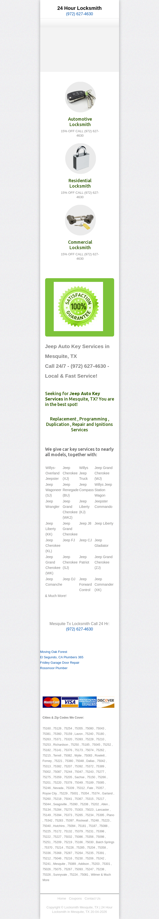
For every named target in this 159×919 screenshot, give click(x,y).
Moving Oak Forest (53, 652)
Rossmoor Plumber (54, 668)
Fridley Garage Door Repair (60, 662)
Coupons (75, 898)
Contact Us (92, 898)
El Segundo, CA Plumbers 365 (62, 657)
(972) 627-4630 (79, 14)
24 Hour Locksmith (79, 8)
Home (61, 898)
